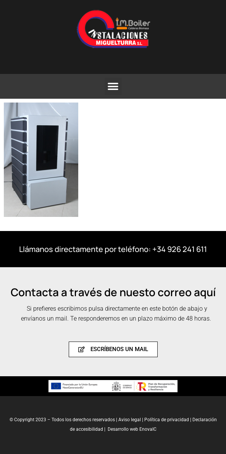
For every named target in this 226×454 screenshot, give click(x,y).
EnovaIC (148, 429)
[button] (113, 86)
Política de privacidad (167, 419)
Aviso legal (129, 419)
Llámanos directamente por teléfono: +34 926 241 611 (113, 249)
